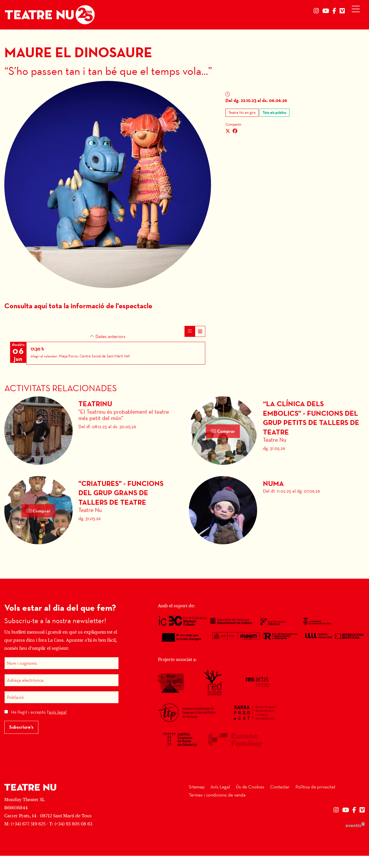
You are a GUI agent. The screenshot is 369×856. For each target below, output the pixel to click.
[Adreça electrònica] (61, 680)
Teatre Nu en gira (242, 112)
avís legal (58, 712)
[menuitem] (316, 11)
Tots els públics (274, 112)
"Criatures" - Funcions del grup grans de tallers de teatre (120, 493)
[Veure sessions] (189, 331)
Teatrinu (95, 404)
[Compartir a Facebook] (235, 131)
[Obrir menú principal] (357, 10)
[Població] (61, 697)
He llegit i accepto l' (39, 712)
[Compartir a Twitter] (227, 131)
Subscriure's (21, 727)
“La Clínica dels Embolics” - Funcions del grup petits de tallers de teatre (311, 418)
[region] (107, 184)
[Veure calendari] (200, 331)
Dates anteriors (107, 336)
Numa (273, 484)
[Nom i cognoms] (61, 663)
